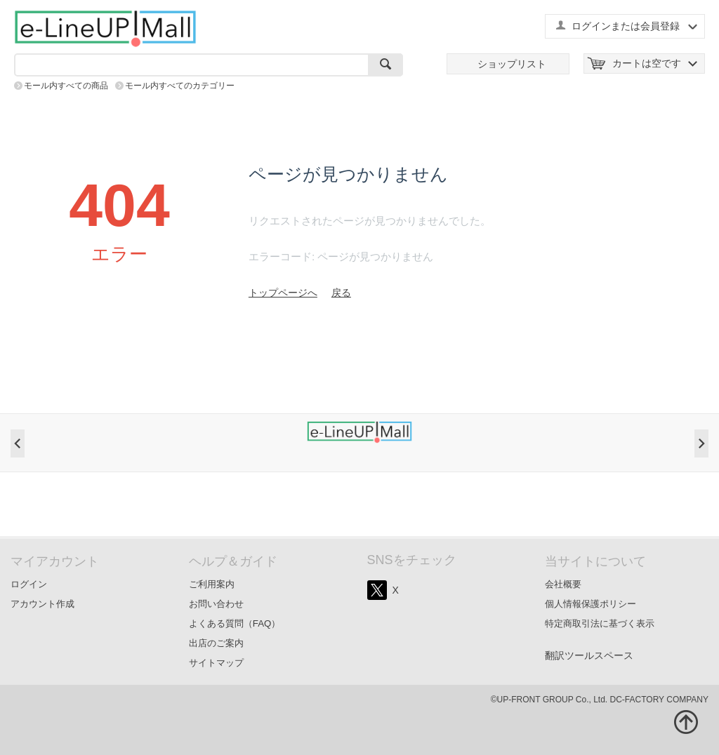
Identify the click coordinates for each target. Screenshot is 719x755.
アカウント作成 (42, 604)
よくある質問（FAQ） (235, 623)
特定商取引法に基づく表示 (599, 623)
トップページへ (283, 292)
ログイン (29, 584)
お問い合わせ (216, 604)
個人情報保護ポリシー (590, 604)
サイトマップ (216, 662)
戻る (341, 292)
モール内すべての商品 (66, 86)
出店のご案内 (216, 643)
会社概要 (563, 584)
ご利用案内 (212, 584)
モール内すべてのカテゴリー (180, 86)
